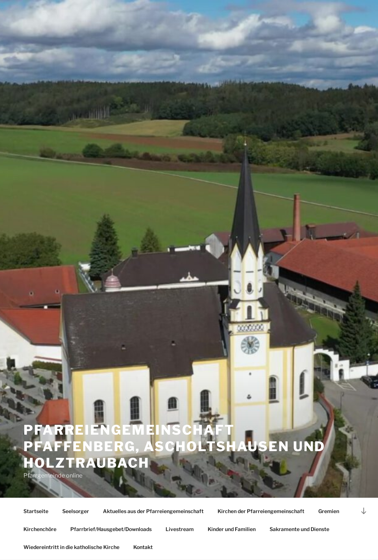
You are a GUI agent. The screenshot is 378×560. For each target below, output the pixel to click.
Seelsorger (75, 511)
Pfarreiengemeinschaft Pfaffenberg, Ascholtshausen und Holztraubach (174, 446)
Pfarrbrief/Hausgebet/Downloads (111, 529)
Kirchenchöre (39, 529)
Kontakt (143, 547)
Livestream (180, 529)
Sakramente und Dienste (299, 529)
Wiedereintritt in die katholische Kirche (71, 547)
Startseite (35, 511)
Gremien (328, 511)
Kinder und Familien (232, 529)
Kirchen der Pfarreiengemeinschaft (261, 511)
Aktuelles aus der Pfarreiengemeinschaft (153, 511)
